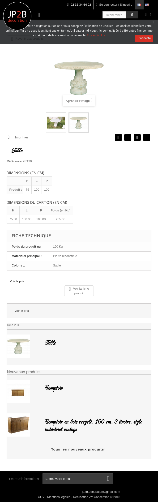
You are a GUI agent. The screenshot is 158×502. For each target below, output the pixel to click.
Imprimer (21, 137)
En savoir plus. (96, 35)
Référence (14, 161)
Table (50, 343)
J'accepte (144, 38)
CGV (41, 497)
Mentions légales (59, 497)
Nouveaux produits (23, 372)
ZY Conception (99, 497)
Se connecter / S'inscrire (114, 4)
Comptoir (54, 388)
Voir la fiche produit (79, 291)
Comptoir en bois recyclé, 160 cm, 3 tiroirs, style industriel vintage (93, 425)
